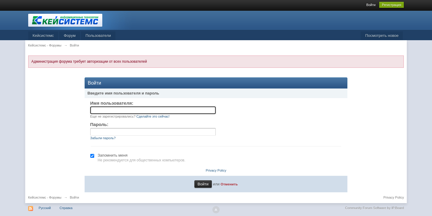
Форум (70, 35)
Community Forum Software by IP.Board (374, 208)
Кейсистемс (43, 35)
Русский (45, 208)
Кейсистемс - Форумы (45, 197)
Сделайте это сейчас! (153, 116)
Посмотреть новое (381, 35)
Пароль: (99, 124)
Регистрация (391, 5)
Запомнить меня (113, 155)
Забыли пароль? (103, 138)
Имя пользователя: (112, 103)
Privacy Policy (216, 170)
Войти (371, 5)
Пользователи (98, 35)
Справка (66, 208)
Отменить (229, 184)
